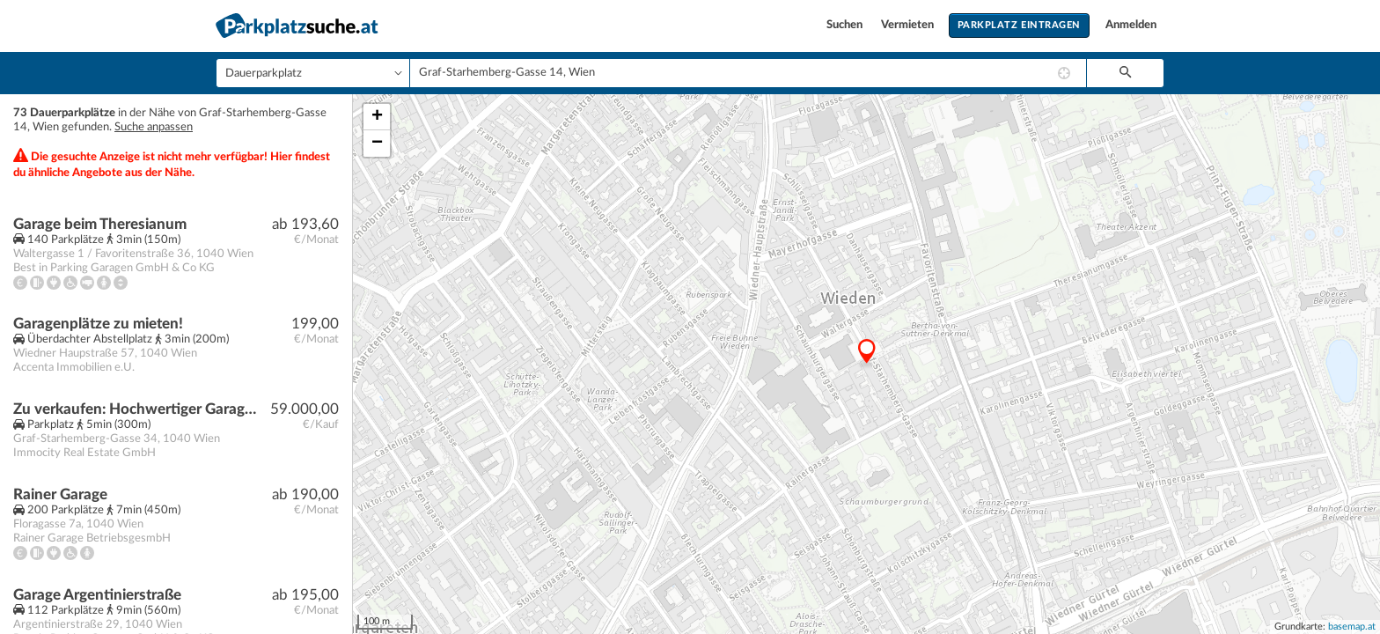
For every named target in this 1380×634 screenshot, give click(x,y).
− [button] (377, 143)
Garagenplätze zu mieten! (98, 323)
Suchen (845, 25)
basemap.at (1352, 626)
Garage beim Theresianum (100, 224)
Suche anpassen (153, 127)
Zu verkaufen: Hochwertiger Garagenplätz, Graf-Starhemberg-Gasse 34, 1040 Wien (137, 409)
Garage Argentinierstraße (97, 594)
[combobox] (748, 73)
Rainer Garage (60, 494)
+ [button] (377, 117)
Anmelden (1130, 25)
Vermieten (908, 25)
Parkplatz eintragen (1019, 25)
